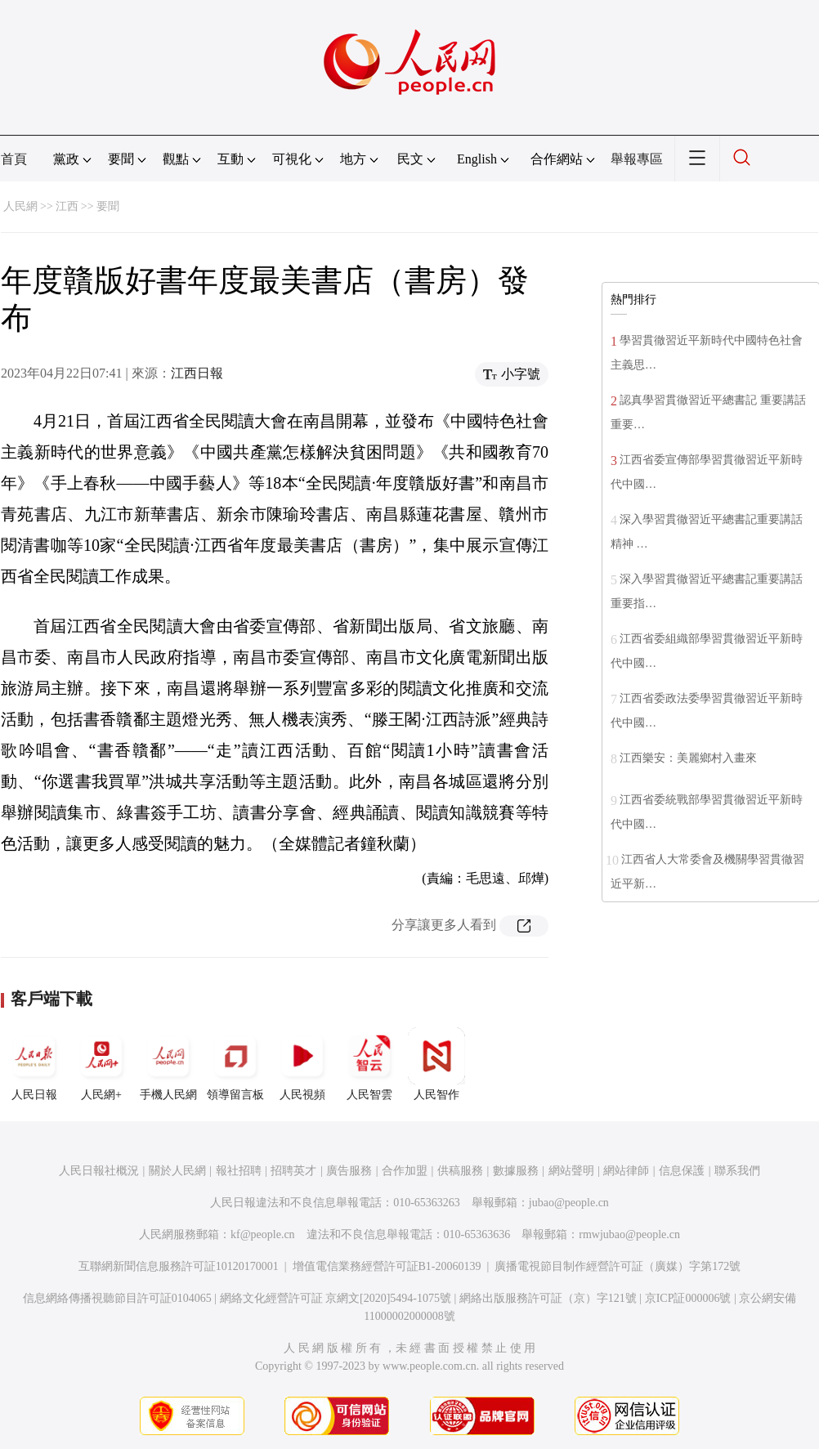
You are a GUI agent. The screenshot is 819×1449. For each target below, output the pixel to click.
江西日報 (197, 373)
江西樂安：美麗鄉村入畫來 (688, 758)
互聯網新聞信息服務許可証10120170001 (178, 1266)
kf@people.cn (262, 1234)
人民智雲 (369, 1064)
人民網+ (101, 1064)
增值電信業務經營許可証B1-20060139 (387, 1266)
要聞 (107, 206)
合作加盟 (404, 1171)
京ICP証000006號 (688, 1298)
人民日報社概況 (99, 1171)
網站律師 (626, 1171)
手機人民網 (168, 1064)
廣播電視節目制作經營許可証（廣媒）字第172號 (618, 1266)
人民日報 (34, 1064)
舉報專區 (637, 159)
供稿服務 (460, 1171)
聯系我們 (737, 1171)
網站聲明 (571, 1171)
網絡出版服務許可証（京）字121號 (548, 1298)
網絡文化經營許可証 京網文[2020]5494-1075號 (336, 1298)
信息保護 (682, 1171)
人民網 (20, 206)
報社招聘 (239, 1171)
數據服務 (516, 1171)
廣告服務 (349, 1171)
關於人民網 (177, 1171)
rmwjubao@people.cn (629, 1234)
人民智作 (436, 1064)
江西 (67, 206)
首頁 (14, 159)
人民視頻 (302, 1064)
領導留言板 (235, 1064)
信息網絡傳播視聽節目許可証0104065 (117, 1298)
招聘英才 (293, 1171)
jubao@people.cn (569, 1202)
